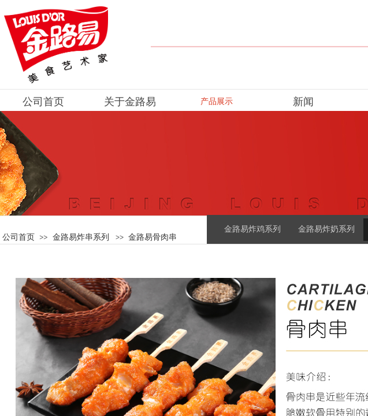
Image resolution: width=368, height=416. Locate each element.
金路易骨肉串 (152, 237)
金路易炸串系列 (81, 237)
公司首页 (18, 237)
